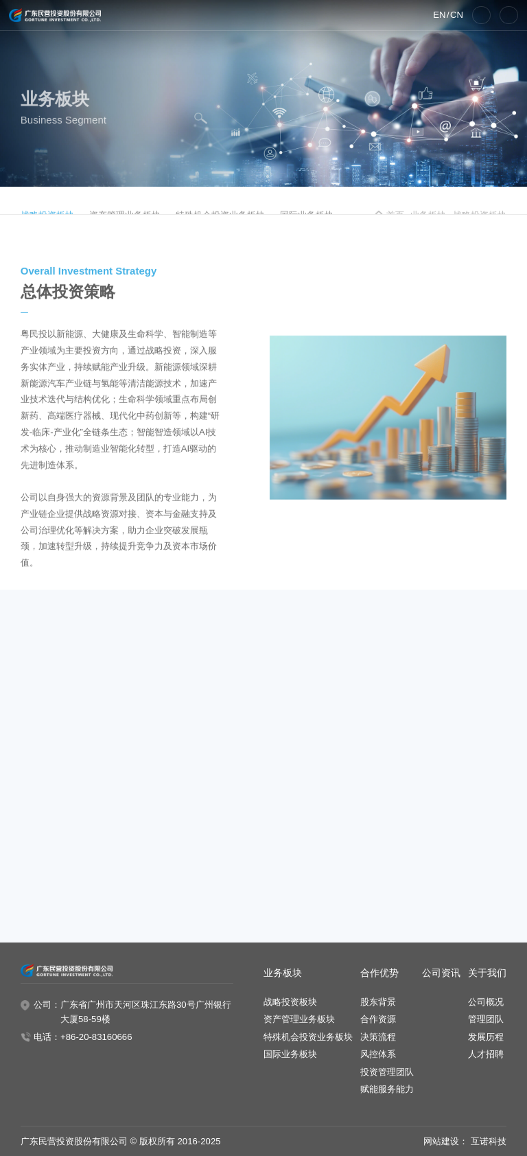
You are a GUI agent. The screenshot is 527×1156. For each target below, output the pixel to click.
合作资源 (378, 1019)
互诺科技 (488, 1141)
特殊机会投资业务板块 (308, 1037)
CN (456, 15)
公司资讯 (441, 973)
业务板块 (283, 973)
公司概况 (486, 1002)
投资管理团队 (387, 1072)
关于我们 (487, 973)
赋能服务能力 (387, 1089)
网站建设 (441, 1141)
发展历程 (486, 1037)
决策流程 (378, 1037)
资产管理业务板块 (299, 1019)
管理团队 (486, 1019)
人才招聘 (486, 1054)
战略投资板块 (290, 1002)
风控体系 (378, 1054)
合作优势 (379, 973)
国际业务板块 (290, 1054)
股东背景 (378, 1002)
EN (439, 15)
